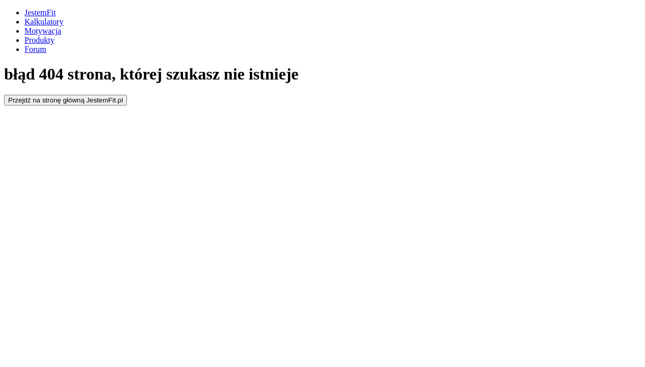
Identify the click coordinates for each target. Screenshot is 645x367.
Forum (35, 49)
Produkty (39, 40)
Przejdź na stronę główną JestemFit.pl (65, 100)
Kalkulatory (43, 21)
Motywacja (42, 31)
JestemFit (40, 12)
